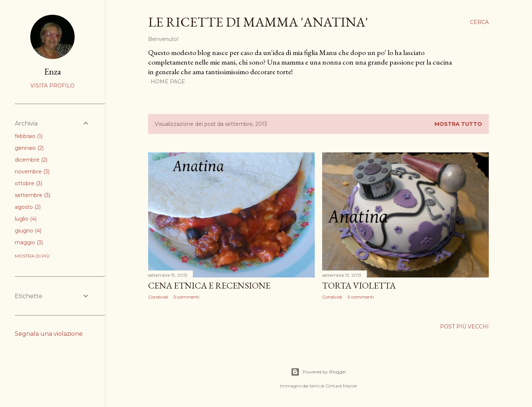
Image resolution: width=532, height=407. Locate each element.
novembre (32, 171)
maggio (29, 242)
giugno (28, 230)
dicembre (31, 159)
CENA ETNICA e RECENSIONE (209, 285)
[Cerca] (479, 22)
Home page (168, 81)
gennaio (29, 148)
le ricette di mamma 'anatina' (258, 22)
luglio (26, 218)
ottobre (28, 183)
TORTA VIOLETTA (359, 285)
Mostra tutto (458, 124)
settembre (32, 195)
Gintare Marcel (341, 386)
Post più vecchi (464, 326)
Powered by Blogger (318, 372)
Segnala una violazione (49, 333)
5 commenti (187, 297)
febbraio (28, 136)
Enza (52, 71)
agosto (28, 207)
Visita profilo (52, 85)
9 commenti (361, 297)
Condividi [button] (158, 297)
